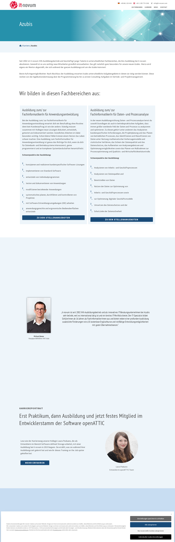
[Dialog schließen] (171, 522)
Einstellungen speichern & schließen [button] (150, 527)
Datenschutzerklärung (22, 538)
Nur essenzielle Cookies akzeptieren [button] (151, 539)
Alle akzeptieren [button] (151, 533)
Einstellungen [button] (57, 538)
